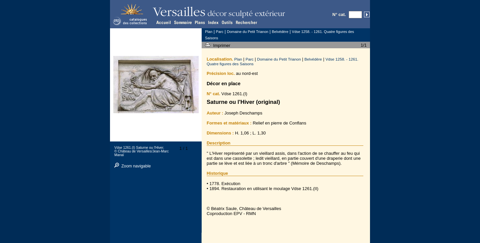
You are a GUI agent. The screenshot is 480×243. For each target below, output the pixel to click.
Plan (238, 59)
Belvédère (313, 59)
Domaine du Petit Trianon (279, 59)
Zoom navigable (136, 166)
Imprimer (222, 45)
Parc (250, 59)
